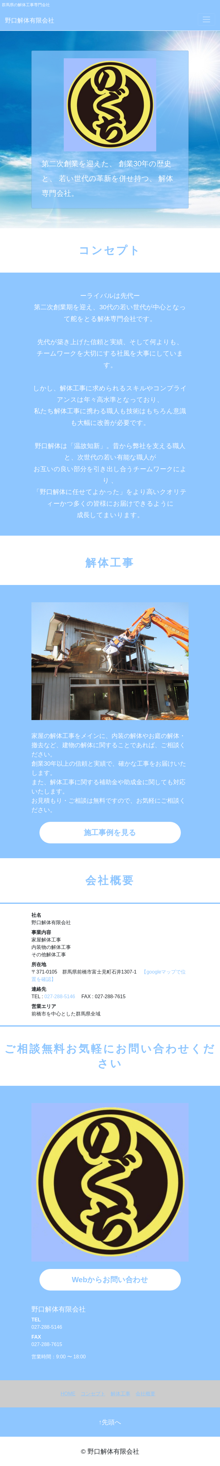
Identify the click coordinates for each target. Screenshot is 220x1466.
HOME (68, 1393)
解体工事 (120, 1393)
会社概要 (145, 1393)
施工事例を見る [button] (110, 832)
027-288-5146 (59, 996)
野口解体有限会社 (29, 20)
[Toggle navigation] (206, 19)
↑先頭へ (110, 1422)
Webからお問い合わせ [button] (110, 1279)
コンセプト (93, 1393)
